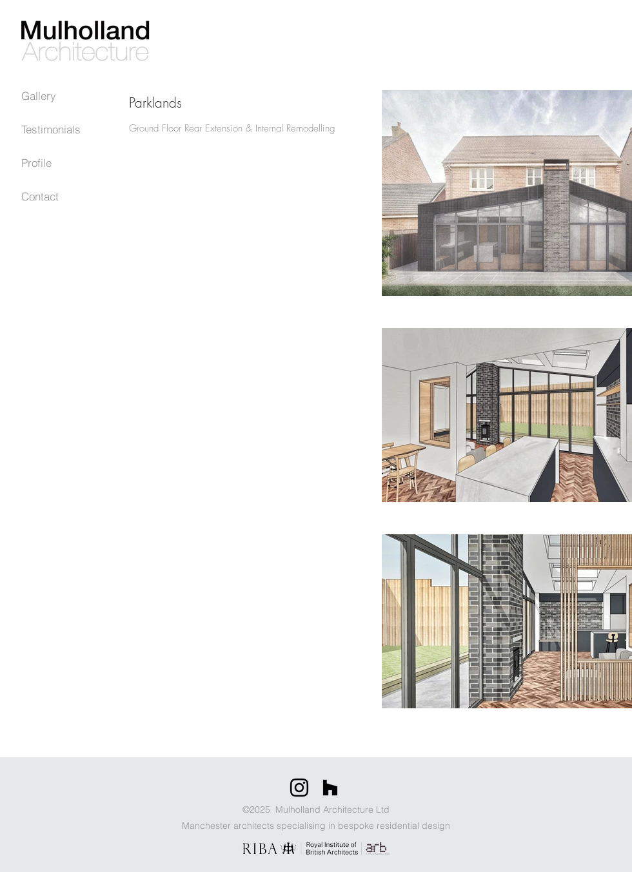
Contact (40, 196)
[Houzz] (330, 787)
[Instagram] (299, 787)
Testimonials (51, 129)
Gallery (38, 95)
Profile (36, 163)
